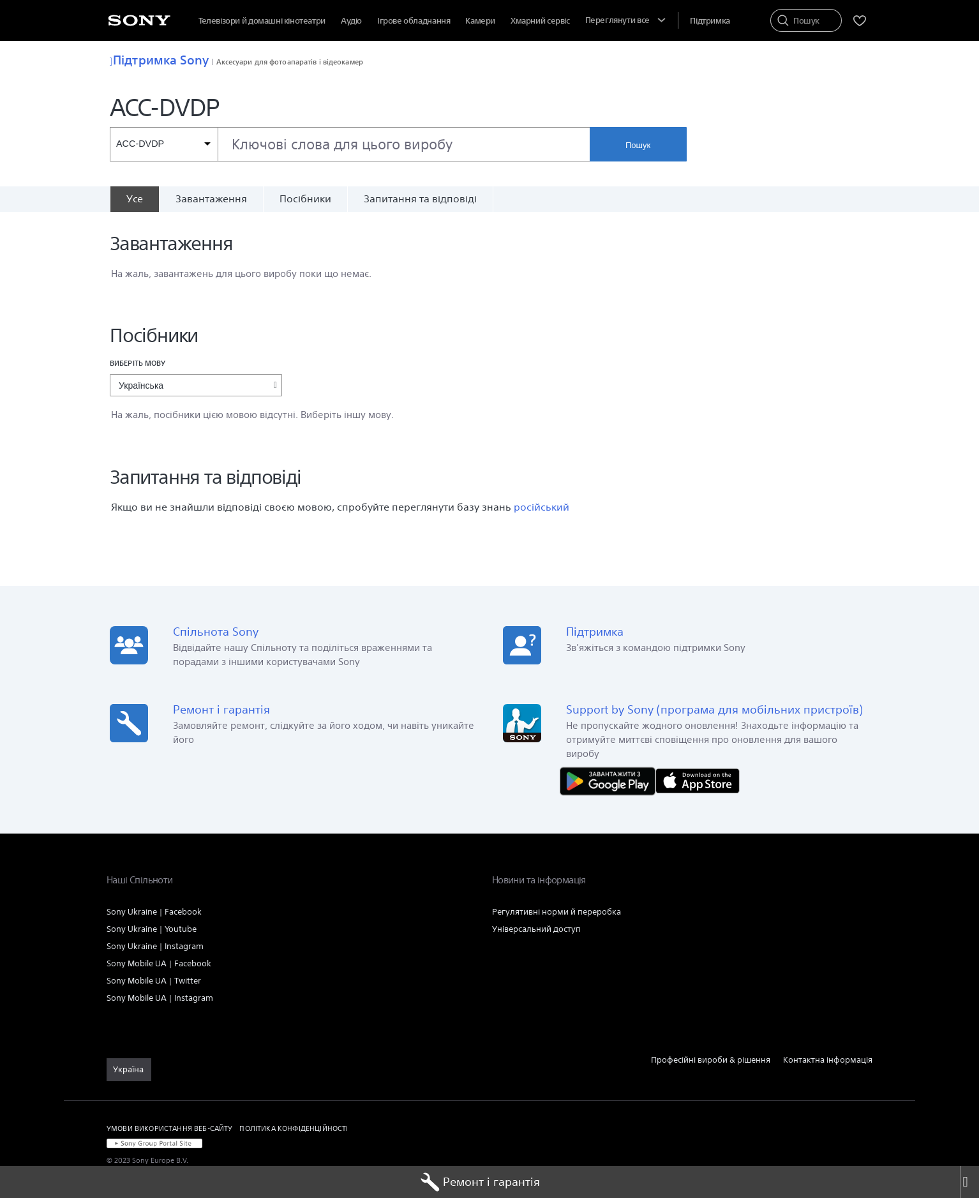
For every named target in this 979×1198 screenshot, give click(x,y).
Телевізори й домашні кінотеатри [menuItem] (261, 21)
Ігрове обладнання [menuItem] (413, 21)
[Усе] (134, 199)
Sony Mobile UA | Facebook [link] (159, 963)
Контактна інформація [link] (827, 1060)
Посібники (305, 198)
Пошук (637, 145)
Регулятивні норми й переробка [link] (556, 912)
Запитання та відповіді (420, 198)
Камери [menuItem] (480, 21)
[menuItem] (540, 21)
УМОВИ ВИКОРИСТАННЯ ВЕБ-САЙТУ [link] (169, 1128)
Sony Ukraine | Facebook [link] (154, 912)
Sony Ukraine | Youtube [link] (152, 929)
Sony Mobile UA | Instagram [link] (160, 998)
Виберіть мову (137, 363)
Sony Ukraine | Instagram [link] (155, 946)
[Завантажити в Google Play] (610, 780)
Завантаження (211, 198)
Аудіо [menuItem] (351, 21)
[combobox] (350, 144)
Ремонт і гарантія (480, 1182)
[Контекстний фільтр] (164, 144)
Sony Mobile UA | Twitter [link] (154, 980)
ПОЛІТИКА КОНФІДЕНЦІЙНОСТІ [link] (293, 1128)
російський (541, 507)
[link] (129, 1069)
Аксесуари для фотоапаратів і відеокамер (289, 61)
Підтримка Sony (159, 60)
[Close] (969, 1182)
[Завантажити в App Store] (697, 780)
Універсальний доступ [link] (536, 929)
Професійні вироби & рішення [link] (710, 1060)
